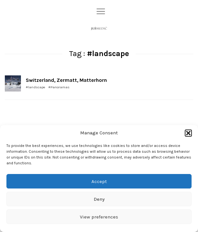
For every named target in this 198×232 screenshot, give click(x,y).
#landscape (35, 87)
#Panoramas (59, 87)
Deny (99, 199)
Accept (99, 181)
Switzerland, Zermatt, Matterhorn (66, 80)
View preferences (99, 217)
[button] (188, 133)
